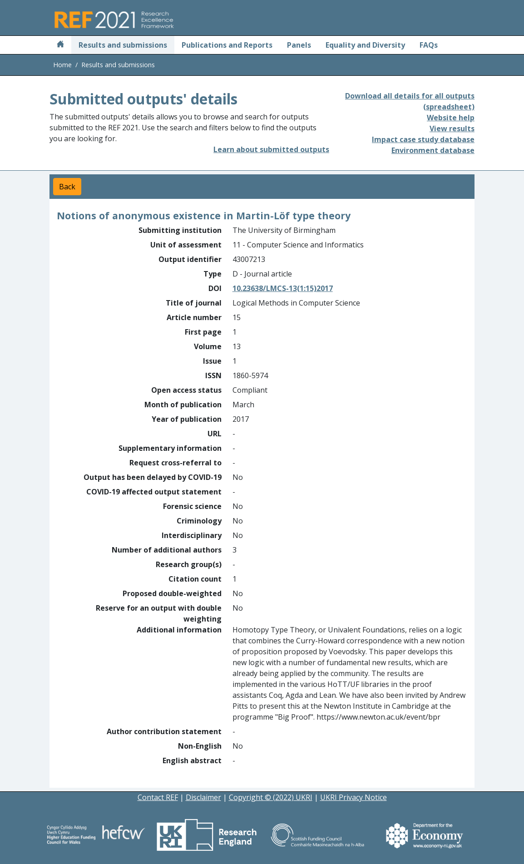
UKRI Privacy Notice (353, 797)
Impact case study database (423, 139)
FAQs (429, 45)
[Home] (60, 45)
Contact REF (158, 797)
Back (67, 187)
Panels (299, 45)
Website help (451, 118)
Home (62, 64)
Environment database (433, 150)
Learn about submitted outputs (271, 149)
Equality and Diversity (365, 45)
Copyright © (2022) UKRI (270, 797)
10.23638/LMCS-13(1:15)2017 (282, 288)
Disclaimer (203, 797)
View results (452, 128)
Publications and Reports (227, 45)
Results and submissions (123, 45)
